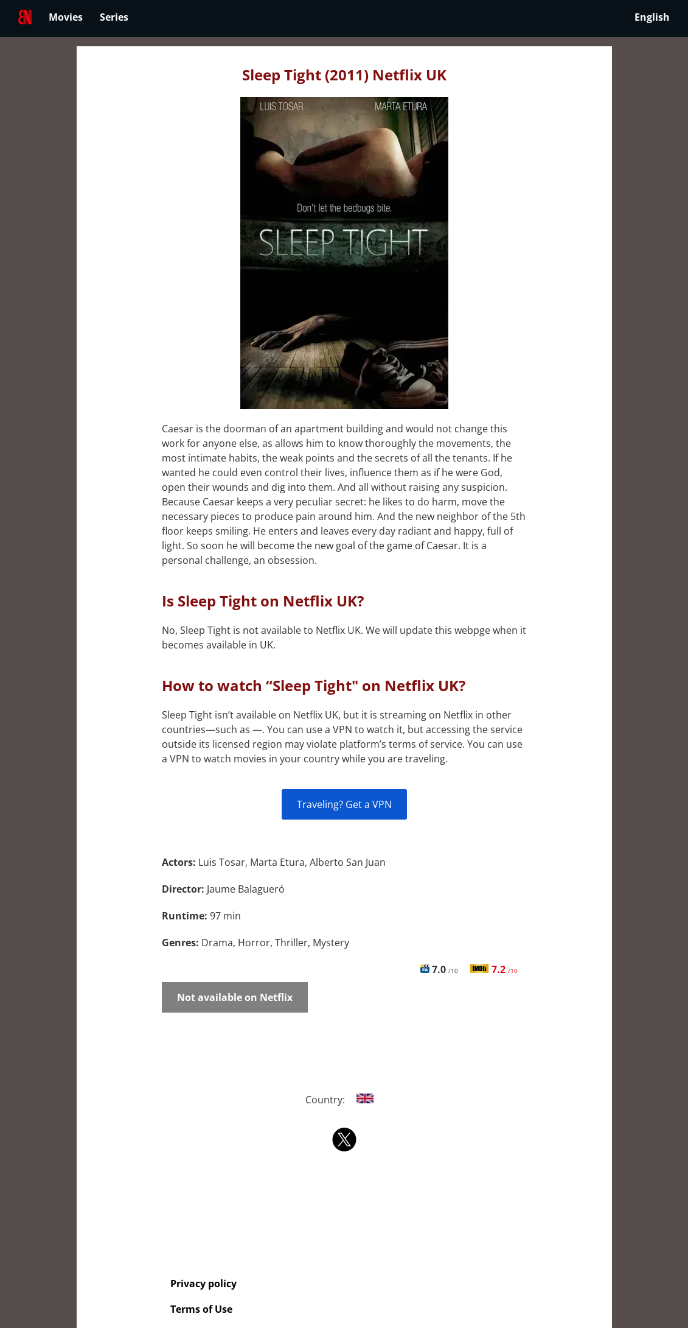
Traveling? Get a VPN (344, 804)
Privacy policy (203, 1283)
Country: (344, 1099)
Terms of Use (201, 1309)
